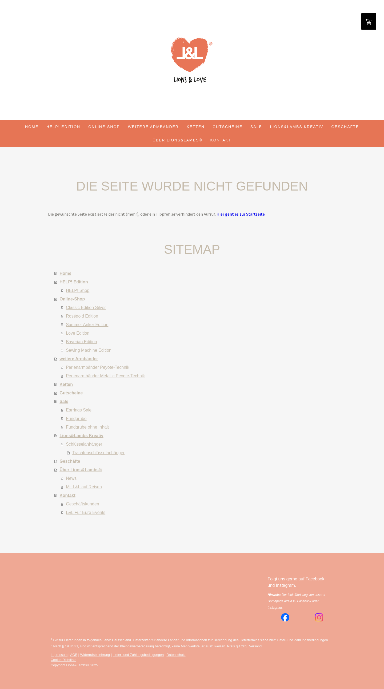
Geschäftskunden (82, 504)
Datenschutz (175, 655)
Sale (256, 127)
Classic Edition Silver (86, 307)
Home (31, 127)
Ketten (196, 127)
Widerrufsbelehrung (95, 655)
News (71, 478)
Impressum (59, 655)
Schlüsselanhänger (84, 444)
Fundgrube (76, 418)
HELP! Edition (63, 127)
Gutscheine (227, 127)
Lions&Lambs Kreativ (296, 127)
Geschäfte (345, 127)
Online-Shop (104, 127)
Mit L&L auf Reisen (84, 487)
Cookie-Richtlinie (63, 660)
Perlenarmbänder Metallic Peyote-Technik (105, 376)
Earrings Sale (78, 410)
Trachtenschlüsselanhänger (98, 452)
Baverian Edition (81, 341)
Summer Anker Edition (87, 324)
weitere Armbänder (153, 127)
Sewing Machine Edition (88, 350)
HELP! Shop (77, 290)
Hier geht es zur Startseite (241, 214)
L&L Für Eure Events (85, 512)
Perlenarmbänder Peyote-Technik (97, 367)
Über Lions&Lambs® (177, 140)
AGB (73, 655)
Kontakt (220, 140)
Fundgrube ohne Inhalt (87, 427)
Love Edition (77, 333)
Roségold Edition (82, 316)
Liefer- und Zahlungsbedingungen (302, 640)
